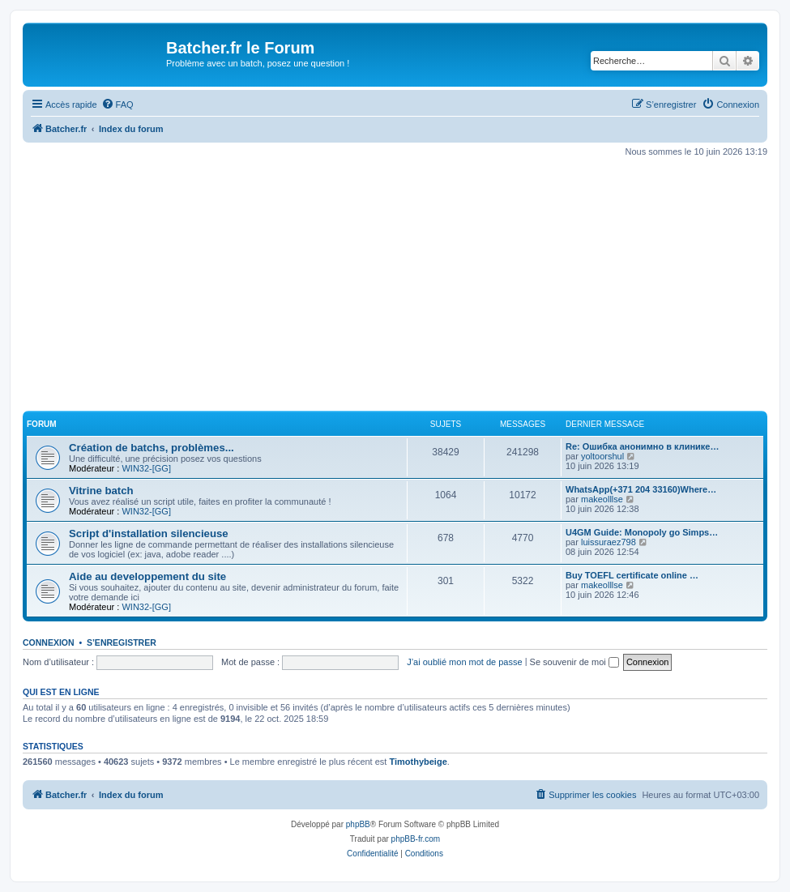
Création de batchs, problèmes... (151, 448)
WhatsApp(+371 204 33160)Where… (641, 489)
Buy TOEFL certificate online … (632, 575)
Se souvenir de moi (574, 662)
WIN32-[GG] (146, 468)
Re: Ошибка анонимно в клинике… (642, 446)
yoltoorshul (602, 456)
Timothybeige (417, 761)
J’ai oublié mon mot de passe (464, 662)
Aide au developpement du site (147, 576)
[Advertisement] (406, 284)
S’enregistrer (121, 642)
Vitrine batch (101, 490)
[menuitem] (117, 104)
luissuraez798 (608, 542)
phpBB (358, 824)
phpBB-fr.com (416, 838)
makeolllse (602, 499)
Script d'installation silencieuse (148, 533)
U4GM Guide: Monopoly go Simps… (642, 532)
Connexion (49, 642)
